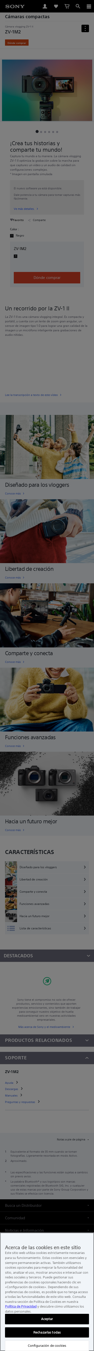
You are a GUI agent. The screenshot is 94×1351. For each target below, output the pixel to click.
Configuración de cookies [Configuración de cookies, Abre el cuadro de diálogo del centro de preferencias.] (47, 1346)
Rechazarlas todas (47, 1332)
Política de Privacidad (21, 1306)
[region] (47, 1291)
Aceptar (47, 1319)
